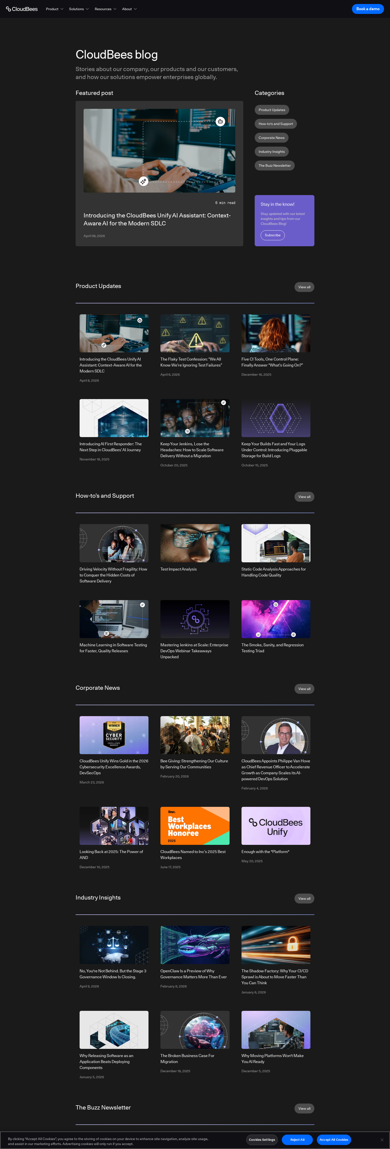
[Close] (382, 1141)
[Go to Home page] (22, 8)
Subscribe (273, 235)
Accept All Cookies (334, 1141)
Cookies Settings (262, 1141)
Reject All (297, 1141)
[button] (55, 8)
